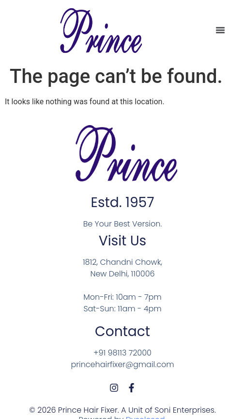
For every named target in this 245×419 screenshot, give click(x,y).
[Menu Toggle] (220, 29)
